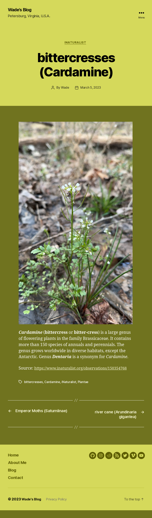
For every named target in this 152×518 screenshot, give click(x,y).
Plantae (84, 389)
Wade (64, 89)
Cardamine (53, 389)
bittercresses (34, 389)
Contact (17, 485)
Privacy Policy (59, 507)
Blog (13, 477)
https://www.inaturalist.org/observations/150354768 (70, 375)
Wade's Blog (21, 10)
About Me (19, 470)
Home (14, 462)
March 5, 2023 (91, 89)
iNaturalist (76, 43)
